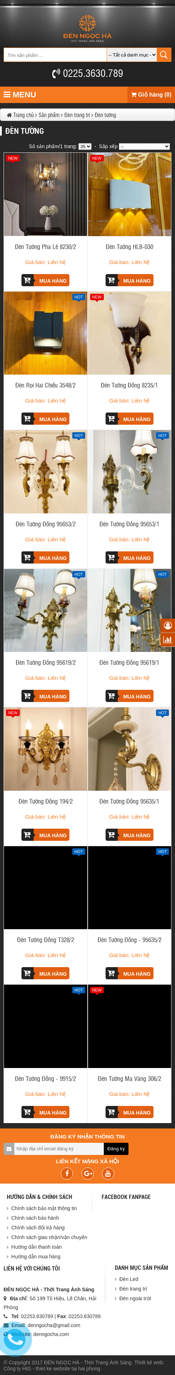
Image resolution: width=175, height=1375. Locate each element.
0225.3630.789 (87, 72)
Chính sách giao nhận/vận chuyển (49, 1237)
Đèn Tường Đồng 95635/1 (129, 801)
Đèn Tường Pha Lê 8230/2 (45, 246)
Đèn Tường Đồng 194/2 (46, 801)
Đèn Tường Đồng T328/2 (45, 939)
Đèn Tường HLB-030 (129, 246)
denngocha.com (51, 1334)
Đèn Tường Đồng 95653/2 (46, 524)
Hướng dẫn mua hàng (35, 1256)
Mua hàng (44, 280)
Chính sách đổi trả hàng (37, 1227)
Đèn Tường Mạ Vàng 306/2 (129, 1078)
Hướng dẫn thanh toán (36, 1247)
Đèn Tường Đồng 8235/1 (129, 385)
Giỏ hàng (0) (151, 95)
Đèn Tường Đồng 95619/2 (46, 662)
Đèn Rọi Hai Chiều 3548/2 (45, 385)
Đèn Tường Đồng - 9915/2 (45, 1078)
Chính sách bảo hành (35, 1218)
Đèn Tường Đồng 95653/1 (129, 524)
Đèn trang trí (133, 1289)
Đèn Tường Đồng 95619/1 (129, 662)
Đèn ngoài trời (135, 1298)
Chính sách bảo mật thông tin (44, 1208)
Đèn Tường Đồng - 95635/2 (129, 939)
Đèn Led (128, 1279)
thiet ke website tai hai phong (67, 1368)
